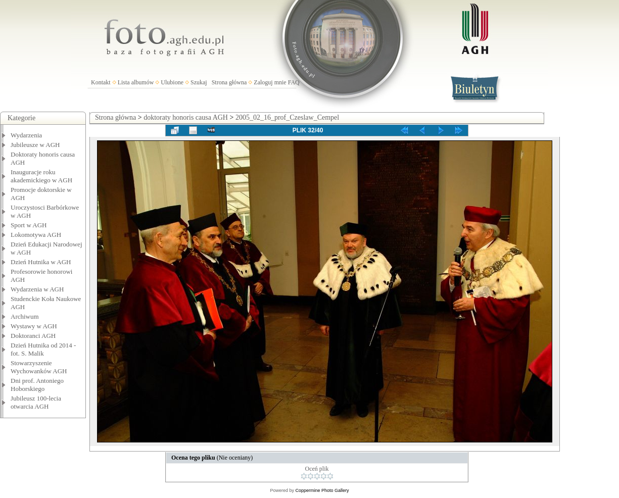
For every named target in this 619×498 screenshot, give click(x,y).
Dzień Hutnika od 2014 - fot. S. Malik (43, 349)
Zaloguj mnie (270, 82)
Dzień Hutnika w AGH (41, 262)
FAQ (294, 82)
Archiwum (25, 316)
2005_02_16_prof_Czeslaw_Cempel (287, 117)
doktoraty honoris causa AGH (186, 117)
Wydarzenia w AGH (37, 289)
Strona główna (229, 82)
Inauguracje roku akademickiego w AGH (41, 176)
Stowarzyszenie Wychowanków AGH (39, 367)
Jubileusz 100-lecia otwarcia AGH (36, 402)
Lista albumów (136, 82)
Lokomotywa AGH (36, 234)
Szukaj (199, 82)
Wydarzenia (26, 135)
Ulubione (172, 82)
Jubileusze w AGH (35, 144)
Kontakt (101, 82)
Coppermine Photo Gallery (322, 490)
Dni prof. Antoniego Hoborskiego (37, 384)
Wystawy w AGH (34, 326)
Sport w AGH (29, 225)
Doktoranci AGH (33, 335)
